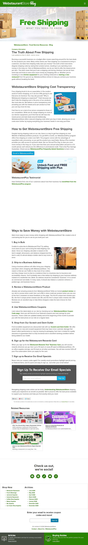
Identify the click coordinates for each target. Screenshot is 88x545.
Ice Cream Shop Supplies (14, 505)
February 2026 (33, 499)
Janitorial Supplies (12, 495)
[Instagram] (56, 476)
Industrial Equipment (13, 497)
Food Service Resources (38, 45)
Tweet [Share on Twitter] (27, 398)
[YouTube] (50, 476)
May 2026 (32, 492)
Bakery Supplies (11, 501)
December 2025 (33, 503)
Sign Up (61, 378)
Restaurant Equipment (13, 490)
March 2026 (32, 497)
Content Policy (65, 401)
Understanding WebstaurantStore (56, 389)
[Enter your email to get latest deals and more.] (44, 520)
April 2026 (32, 495)
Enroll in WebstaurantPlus (23, 153)
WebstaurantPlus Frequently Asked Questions (47, 149)
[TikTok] (44, 476)
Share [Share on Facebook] (15, 398)
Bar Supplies (10, 503)
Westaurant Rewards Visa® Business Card (45, 345)
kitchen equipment (30, 75)
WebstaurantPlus (50, 529)
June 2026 (32, 490)
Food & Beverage (12, 492)
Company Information (19, 49)
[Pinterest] (38, 476)
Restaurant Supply (16, 3)
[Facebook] (32, 476)
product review (67, 291)
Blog (34, 3)
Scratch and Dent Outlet (60, 327)
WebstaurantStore (21, 45)
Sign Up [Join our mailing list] (54, 520)
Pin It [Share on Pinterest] (21, 398)
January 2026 (33, 501)
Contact (34, 529)
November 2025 (33, 505)
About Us (41, 529)
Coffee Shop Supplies (13, 499)
